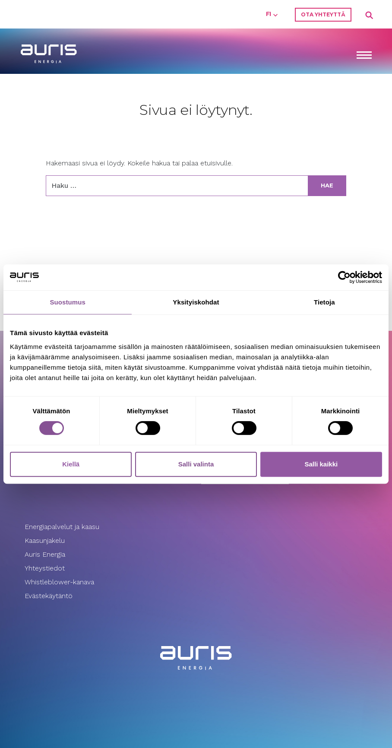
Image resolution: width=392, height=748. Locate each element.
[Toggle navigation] (363, 55)
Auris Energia (45, 554)
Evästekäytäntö (50, 596)
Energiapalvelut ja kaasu (62, 527)
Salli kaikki (321, 464)
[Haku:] (177, 185)
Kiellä (70, 464)
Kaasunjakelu (45, 540)
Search (369, 15)
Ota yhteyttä (323, 14)
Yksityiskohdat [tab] (196, 302)
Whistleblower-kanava (59, 582)
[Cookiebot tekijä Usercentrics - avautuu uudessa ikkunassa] (344, 277)
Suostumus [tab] (67, 302)
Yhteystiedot (45, 568)
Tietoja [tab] (324, 302)
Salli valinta (196, 464)
